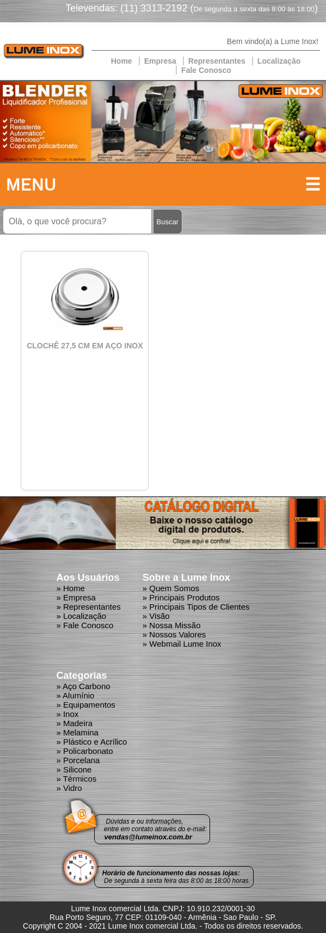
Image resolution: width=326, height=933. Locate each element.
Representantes (216, 61)
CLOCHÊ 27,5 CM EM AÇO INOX (85, 345)
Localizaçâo (278, 61)
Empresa (160, 61)
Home (121, 61)
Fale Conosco (206, 70)
